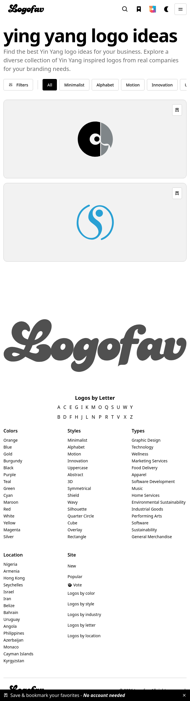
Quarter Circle (81, 516)
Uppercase (78, 467)
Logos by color (81, 593)
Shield (73, 495)
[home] (26, 9)
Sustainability (144, 529)
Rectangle (77, 536)
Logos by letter (82, 625)
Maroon (10, 502)
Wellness (140, 454)
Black (8, 467)
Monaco (11, 647)
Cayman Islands (18, 653)
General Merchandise (152, 536)
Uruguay (11, 619)
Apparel (139, 474)
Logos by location (84, 635)
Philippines (13, 633)
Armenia (11, 571)
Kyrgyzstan (13, 660)
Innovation (78, 461)
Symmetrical (79, 488)
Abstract (75, 474)
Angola (10, 626)
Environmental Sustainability (158, 502)
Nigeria (10, 564)
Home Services (146, 495)
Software (140, 523)
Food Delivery (145, 467)
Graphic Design (146, 440)
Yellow (9, 523)
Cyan (8, 495)
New (72, 566)
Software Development (153, 481)
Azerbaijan (13, 640)
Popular (75, 576)
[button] (152, 9)
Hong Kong (14, 578)
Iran (7, 598)
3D (70, 481)
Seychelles (13, 585)
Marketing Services (150, 461)
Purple (9, 474)
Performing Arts (147, 516)
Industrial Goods (147, 509)
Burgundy (12, 461)
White (8, 516)
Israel (8, 591)
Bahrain (10, 612)
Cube (72, 523)
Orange (10, 440)
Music (137, 488)
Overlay (75, 529)
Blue (7, 447)
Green (9, 488)
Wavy (73, 502)
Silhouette (77, 509)
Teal (7, 481)
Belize (9, 605)
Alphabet (76, 447)
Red (7, 509)
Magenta (11, 529)
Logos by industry (84, 614)
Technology (142, 447)
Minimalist (77, 440)
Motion (74, 454)
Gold (7, 454)
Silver (8, 536)
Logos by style (81, 604)
